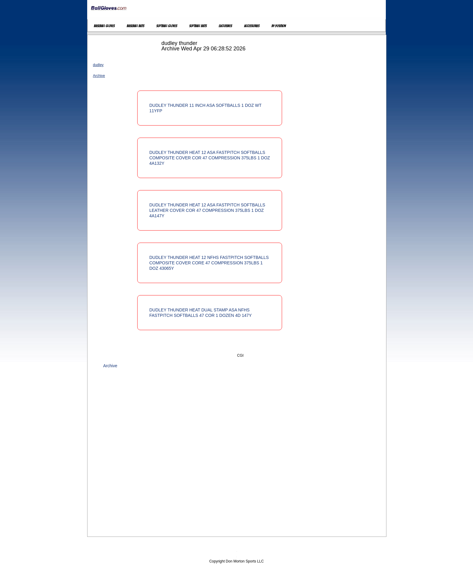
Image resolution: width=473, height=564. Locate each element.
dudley (98, 65)
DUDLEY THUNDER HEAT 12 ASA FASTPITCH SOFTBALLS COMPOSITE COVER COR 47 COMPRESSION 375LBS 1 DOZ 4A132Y (209, 158)
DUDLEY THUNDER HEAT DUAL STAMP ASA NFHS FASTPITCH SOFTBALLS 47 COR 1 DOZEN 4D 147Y (200, 312)
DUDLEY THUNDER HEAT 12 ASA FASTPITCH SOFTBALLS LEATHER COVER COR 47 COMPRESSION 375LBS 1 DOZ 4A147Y (207, 210)
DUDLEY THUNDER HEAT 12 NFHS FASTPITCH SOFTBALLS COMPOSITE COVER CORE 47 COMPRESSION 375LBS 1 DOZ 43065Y (209, 263)
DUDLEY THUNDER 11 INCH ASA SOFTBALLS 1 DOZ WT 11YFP (205, 108)
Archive (99, 76)
